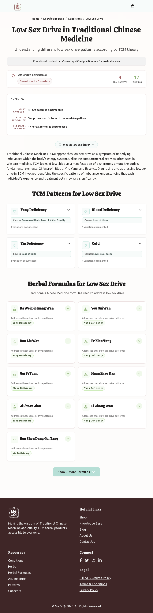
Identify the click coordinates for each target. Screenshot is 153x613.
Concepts (14, 591)
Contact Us (87, 541)
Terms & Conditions (93, 584)
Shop (83, 517)
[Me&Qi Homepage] (17, 7)
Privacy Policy (89, 590)
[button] (68, 210)
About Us (86, 535)
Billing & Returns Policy (95, 578)
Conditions (15, 560)
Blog (83, 529)
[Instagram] (93, 560)
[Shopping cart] (132, 6)
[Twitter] (87, 560)
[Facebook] (81, 560)
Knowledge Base (91, 523)
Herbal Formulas (19, 572)
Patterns (14, 584)
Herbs (12, 566)
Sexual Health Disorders (35, 81)
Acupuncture (17, 578)
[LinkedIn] (100, 560)
